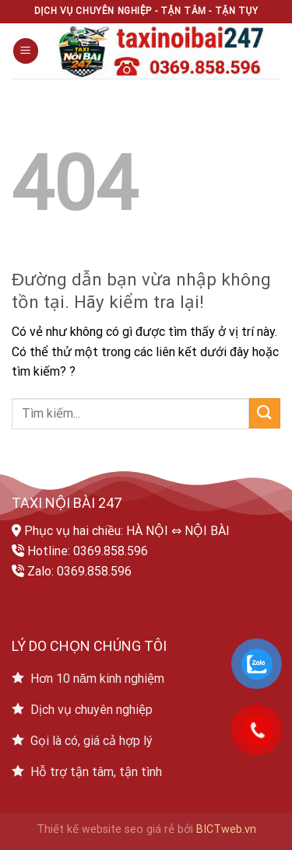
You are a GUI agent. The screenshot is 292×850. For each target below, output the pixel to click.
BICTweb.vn (226, 829)
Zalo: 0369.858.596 (79, 571)
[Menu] (25, 51)
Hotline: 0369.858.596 (87, 551)
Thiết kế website (79, 829)
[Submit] (264, 413)
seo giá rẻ (149, 829)
